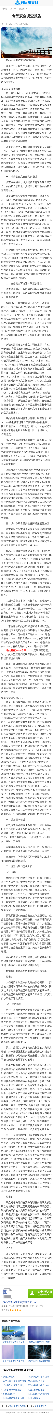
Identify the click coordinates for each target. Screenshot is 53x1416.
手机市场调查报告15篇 (13, 1398)
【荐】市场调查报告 (12, 1390)
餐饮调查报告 (9, 1394)
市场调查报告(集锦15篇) (39, 1394)
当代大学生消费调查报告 (14, 1381)
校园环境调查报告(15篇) (39, 1377)
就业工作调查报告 (36, 1390)
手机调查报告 (34, 1398)
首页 (5, 9)
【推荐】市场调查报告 (13, 1385)
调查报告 (23, 9)
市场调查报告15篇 (36, 1381)
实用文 (12, 9)
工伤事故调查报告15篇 (38, 1385)
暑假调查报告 (9, 1377)
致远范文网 (21, 1413)
